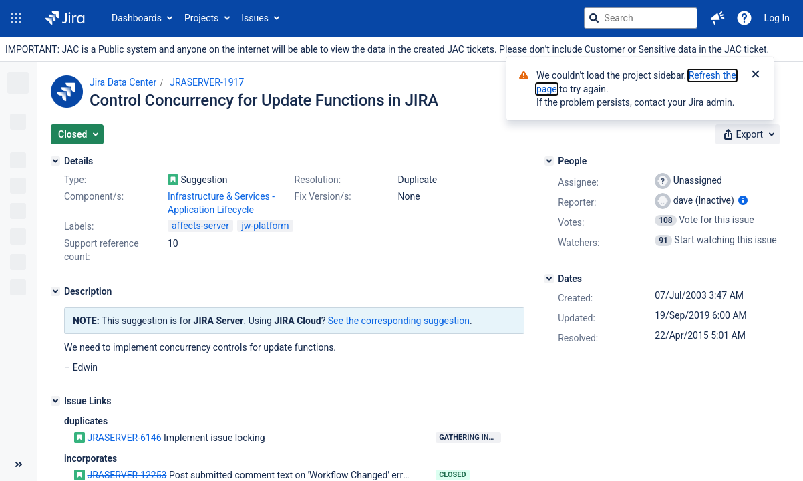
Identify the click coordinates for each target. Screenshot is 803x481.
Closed (452, 474)
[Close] (755, 75)
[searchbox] (640, 18)
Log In (777, 18)
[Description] (55, 291)
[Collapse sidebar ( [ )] (18, 464)
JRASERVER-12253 (126, 475)
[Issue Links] (55, 401)
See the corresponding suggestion (399, 320)
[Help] (744, 18)
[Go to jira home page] (65, 18)
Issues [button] (255, 18)
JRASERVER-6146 (124, 437)
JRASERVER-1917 (207, 82)
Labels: (79, 226)
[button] (16, 18)
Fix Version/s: (323, 196)
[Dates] (549, 278)
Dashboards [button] (137, 18)
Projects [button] (201, 18)
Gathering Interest (470, 437)
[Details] (55, 161)
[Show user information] (743, 200)
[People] (549, 161)
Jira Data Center (123, 82)
